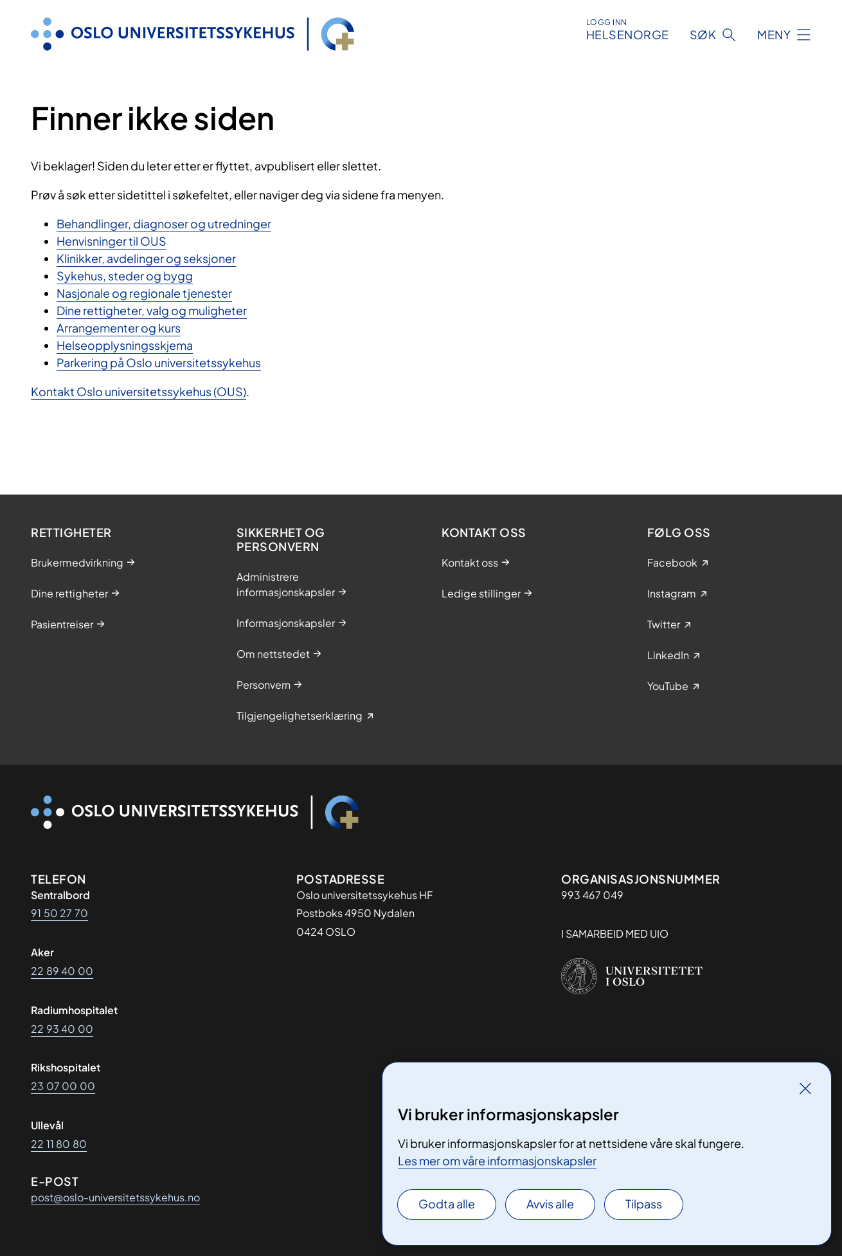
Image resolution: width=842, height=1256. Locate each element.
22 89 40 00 (62, 971)
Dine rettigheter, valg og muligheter (152, 310)
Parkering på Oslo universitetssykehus (159, 362)
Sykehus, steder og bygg (125, 275)
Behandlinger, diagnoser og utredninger (164, 223)
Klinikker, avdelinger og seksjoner (146, 258)
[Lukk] (805, 1088)
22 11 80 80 (59, 1144)
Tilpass (643, 1203)
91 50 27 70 (59, 913)
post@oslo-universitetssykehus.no (115, 1197)
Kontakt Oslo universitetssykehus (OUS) (138, 391)
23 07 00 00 (63, 1086)
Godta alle (446, 1203)
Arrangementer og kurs (119, 327)
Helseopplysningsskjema (125, 345)
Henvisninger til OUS (111, 240)
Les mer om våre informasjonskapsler (497, 1160)
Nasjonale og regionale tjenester (144, 293)
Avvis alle (550, 1203)
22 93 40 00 (62, 1028)
